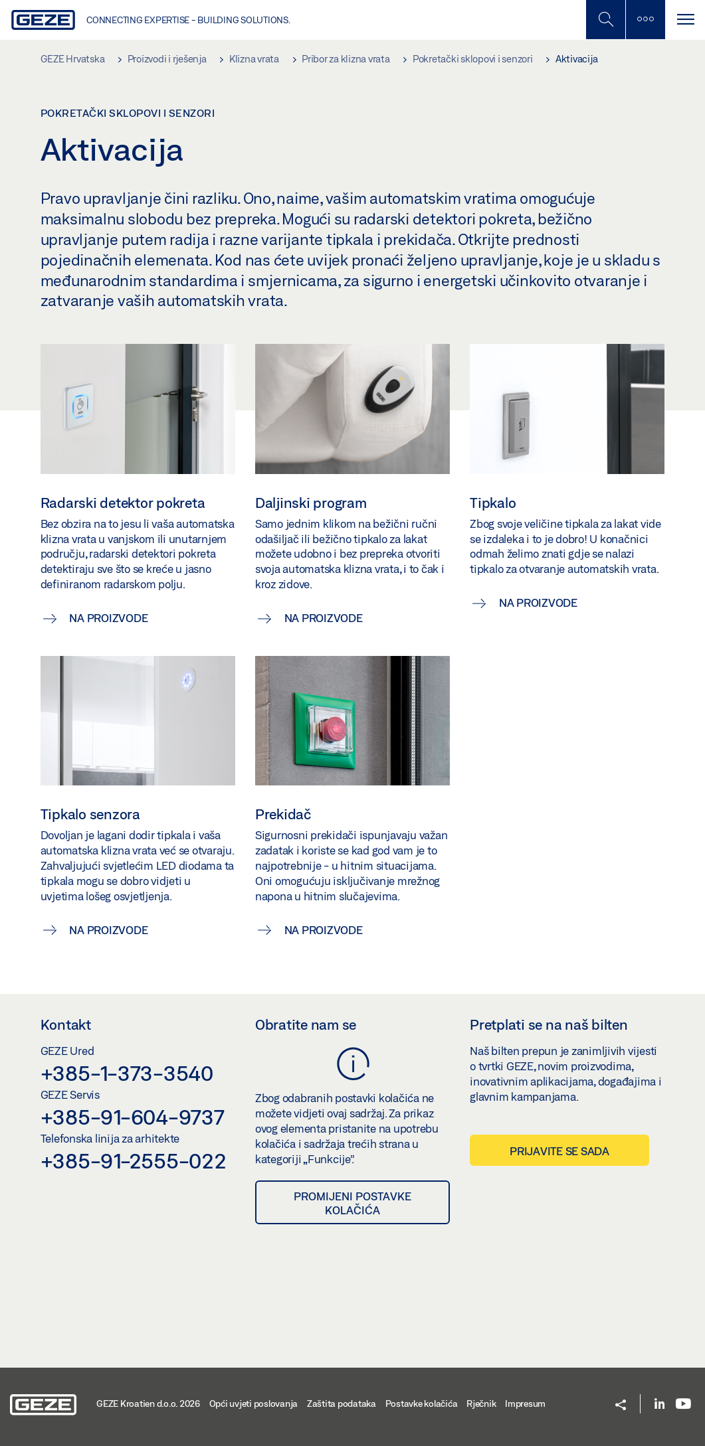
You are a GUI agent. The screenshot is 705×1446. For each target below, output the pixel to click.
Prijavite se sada (559, 1151)
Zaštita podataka (341, 1403)
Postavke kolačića (421, 1403)
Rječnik (481, 1403)
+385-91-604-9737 (133, 1117)
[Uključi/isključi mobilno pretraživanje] (605, 19)
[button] (621, 1405)
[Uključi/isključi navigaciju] (685, 19)
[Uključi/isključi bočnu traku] (645, 19)
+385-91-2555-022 (134, 1160)
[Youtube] (683, 1404)
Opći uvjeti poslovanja (253, 1403)
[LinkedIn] (659, 1404)
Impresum (525, 1403)
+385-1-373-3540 (127, 1073)
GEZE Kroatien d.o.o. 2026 (148, 1403)
